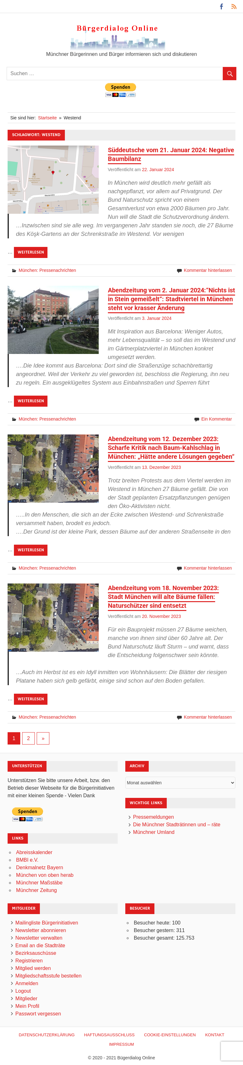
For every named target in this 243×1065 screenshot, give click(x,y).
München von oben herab (44, 875)
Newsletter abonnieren (41, 930)
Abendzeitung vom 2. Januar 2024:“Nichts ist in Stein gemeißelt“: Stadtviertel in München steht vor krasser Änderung (171, 299)
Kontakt (214, 1034)
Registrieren (29, 960)
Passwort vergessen (38, 1013)
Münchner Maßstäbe (39, 882)
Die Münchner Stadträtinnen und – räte (177, 824)
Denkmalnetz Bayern (39, 867)
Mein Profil (28, 1006)
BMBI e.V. (27, 860)
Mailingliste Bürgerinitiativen (47, 922)
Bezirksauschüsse (36, 953)
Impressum (121, 1044)
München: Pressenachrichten (47, 270)
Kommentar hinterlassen (208, 270)
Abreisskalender (34, 852)
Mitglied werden (33, 968)
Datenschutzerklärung (47, 1034)
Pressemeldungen (153, 817)
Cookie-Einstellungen (170, 1034)
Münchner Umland (154, 832)
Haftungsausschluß (109, 1034)
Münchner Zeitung (36, 890)
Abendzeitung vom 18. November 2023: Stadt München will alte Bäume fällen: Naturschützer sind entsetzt (163, 596)
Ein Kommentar (216, 419)
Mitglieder (26, 998)
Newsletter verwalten (39, 938)
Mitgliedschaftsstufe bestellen (49, 975)
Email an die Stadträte (40, 945)
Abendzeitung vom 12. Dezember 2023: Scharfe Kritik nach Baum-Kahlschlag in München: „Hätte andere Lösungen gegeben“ (171, 447)
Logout (23, 991)
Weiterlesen (31, 252)
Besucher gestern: (155, 930)
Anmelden (27, 983)
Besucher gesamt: (155, 938)
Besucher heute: (153, 922)
